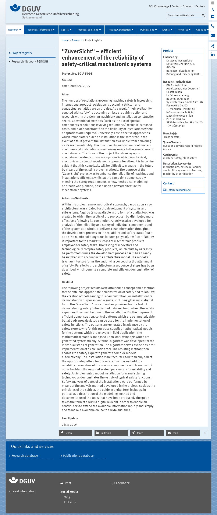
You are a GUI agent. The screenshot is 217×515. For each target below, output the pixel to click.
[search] (186, 15)
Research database (24, 456)
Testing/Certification (119, 30)
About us (201, 30)
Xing (67, 497)
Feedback (123, 483)
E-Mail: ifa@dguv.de (178, 190)
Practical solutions (88, 30)
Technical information (40, 30)
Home (65, 40)
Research (13, 30)
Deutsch (200, 6)
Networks (183, 30)
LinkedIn (70, 502)
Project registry (21, 53)
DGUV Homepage (159, 6)
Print (68, 483)
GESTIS (65, 30)
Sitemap (188, 6)
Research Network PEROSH (29, 61)
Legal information (23, 491)
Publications (147, 30)
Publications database (78, 456)
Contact (176, 6)
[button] (75, 433)
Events (166, 30)
